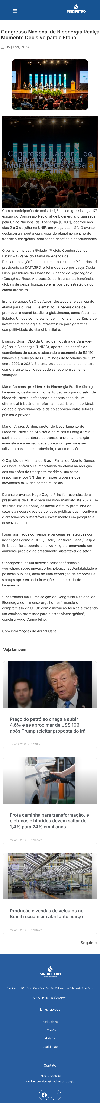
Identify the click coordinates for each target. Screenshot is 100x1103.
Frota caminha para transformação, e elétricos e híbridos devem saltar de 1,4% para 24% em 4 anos (49, 820)
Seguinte (89, 942)
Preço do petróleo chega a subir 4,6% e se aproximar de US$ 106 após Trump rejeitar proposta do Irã (48, 725)
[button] (15, 11)
